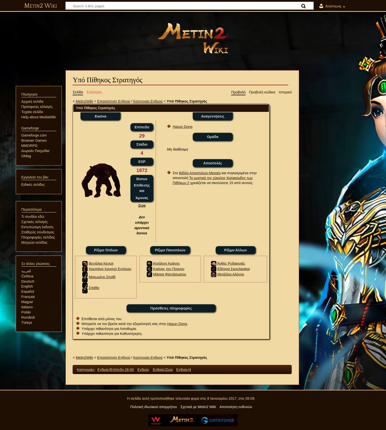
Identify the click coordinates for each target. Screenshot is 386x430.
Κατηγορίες (86, 370)
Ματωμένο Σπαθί (102, 277)
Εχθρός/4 (183, 370)
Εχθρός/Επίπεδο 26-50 (115, 370)
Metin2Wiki (84, 101)
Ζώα (141, 205)
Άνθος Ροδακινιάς (231, 263)
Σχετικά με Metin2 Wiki (198, 407)
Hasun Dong (182, 127)
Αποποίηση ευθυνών (236, 407)
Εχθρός (143, 370)
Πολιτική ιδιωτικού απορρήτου (153, 407)
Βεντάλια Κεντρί (101, 263)
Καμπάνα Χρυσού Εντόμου (110, 269)
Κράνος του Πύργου (168, 269)
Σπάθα (94, 288)
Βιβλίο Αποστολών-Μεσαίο (200, 173)
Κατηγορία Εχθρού (148, 101)
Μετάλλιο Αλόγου (230, 274)
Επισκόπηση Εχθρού (113, 101)
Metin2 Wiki (40, 5)
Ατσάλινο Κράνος (166, 263)
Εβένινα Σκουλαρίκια (233, 269)
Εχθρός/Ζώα (163, 370)
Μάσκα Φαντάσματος (169, 274)
